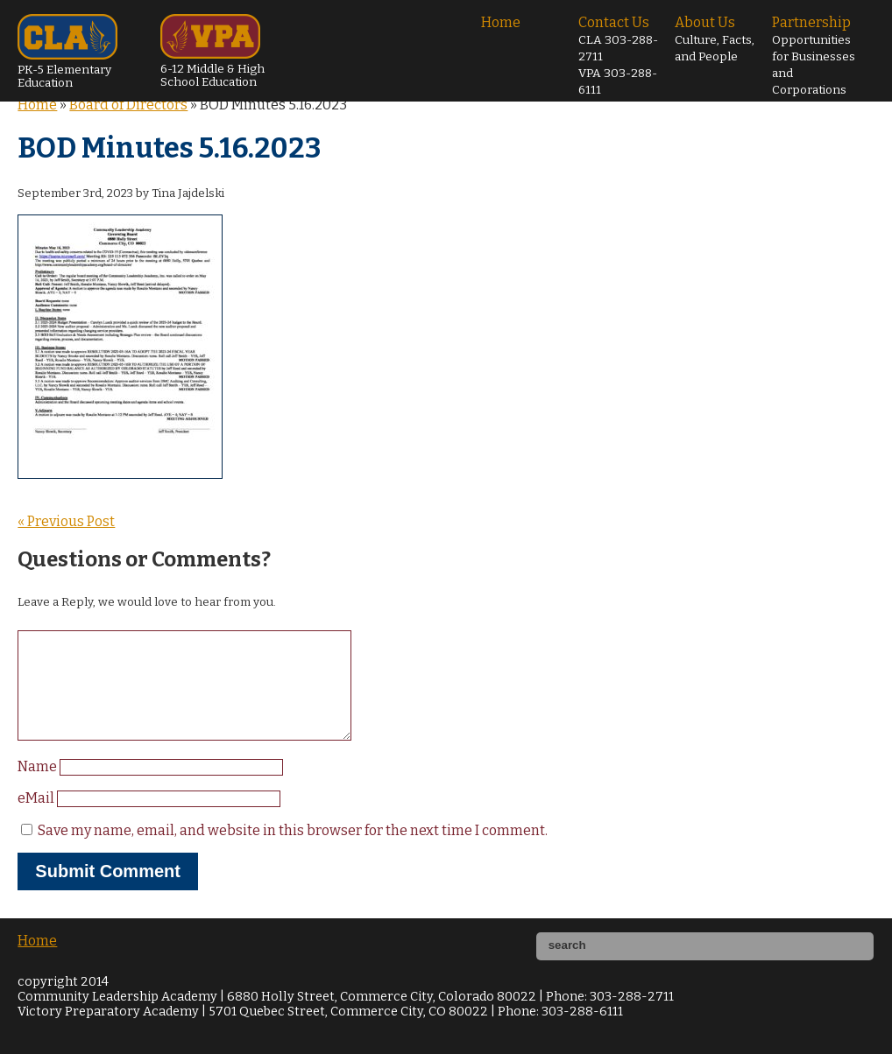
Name (39, 787)
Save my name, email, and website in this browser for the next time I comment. (293, 851)
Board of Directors (128, 104)
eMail (37, 819)
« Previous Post (66, 521)
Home (500, 22)
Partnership (813, 55)
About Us (714, 39)
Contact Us (618, 55)
